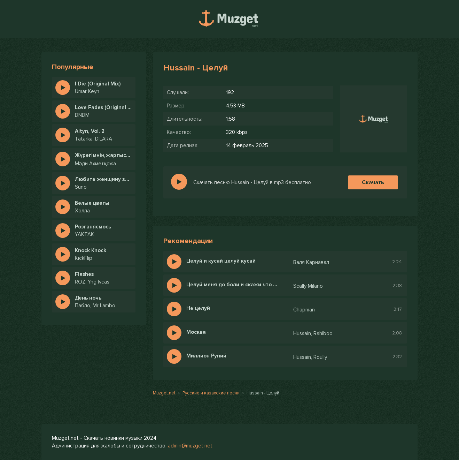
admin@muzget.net (190, 446)
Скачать (373, 182)
